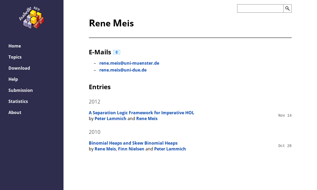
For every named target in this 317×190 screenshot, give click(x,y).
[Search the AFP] (260, 8)
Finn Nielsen (131, 149)
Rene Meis (147, 118)
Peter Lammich (110, 118)
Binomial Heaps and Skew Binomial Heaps (133, 143)
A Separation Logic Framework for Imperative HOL (141, 113)
